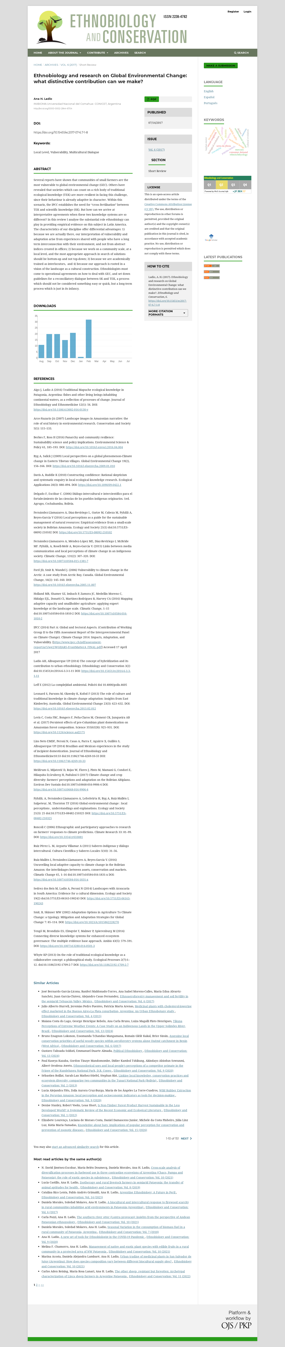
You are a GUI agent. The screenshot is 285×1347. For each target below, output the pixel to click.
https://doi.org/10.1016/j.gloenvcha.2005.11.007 (65, 585)
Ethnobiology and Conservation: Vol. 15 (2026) (116, 1130)
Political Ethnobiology (128, 1051)
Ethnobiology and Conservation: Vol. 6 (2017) (124, 1001)
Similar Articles (46, 983)
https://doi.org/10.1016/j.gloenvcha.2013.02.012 (65, 708)
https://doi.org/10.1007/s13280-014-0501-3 (67, 946)
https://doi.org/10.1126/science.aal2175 (59, 732)
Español (209, 97)
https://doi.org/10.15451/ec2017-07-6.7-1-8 (61, 132)
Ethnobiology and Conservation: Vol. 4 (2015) (71, 1016)
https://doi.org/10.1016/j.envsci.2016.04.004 (94, 447)
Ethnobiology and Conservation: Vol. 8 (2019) (110, 1187)
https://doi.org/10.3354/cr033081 (61, 837)
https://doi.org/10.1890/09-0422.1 (99, 485)
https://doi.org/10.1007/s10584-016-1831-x (61, 879)
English (209, 91)
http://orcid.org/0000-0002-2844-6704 (53, 108)
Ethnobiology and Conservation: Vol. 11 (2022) (159, 1276)
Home (38, 52)
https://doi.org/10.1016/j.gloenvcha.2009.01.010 (84, 466)
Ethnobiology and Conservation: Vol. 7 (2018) (129, 1232)
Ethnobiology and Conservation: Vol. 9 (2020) (143, 1070)
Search (140, 52)
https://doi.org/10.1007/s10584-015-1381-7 (61, 561)
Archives (121, 52)
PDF (153, 99)
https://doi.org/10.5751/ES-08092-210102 (85, 532)
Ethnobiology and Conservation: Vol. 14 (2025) (72, 1197)
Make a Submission (220, 65)
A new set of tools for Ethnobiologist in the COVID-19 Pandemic (103, 1237)
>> (42, 1285)
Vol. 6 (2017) (69, 64)
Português (210, 103)
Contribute (96, 52)
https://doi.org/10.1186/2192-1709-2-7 (104, 964)
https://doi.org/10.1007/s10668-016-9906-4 (61, 789)
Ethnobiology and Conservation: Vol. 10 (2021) (142, 1177)
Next (185, 1138)
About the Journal (63, 52)
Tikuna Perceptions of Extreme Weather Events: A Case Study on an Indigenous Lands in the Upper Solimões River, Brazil (114, 1026)
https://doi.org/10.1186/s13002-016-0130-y (61, 409)
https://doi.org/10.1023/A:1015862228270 (92, 922)
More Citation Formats (161, 312)
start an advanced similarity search (75, 1147)
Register (233, 11)
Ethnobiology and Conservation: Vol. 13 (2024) (82, 1031)
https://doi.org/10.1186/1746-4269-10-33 (60, 761)
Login (247, 11)
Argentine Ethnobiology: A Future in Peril (148, 1192)
